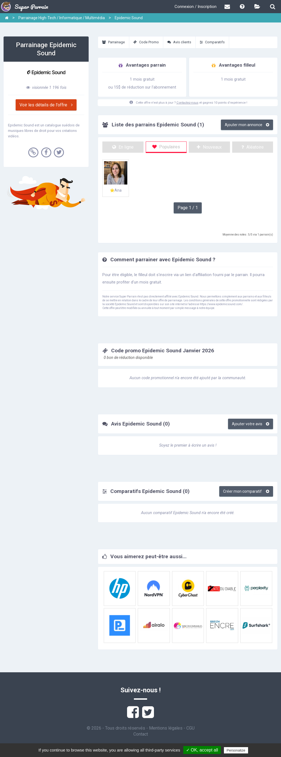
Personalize (236, 750)
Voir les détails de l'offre (46, 104)
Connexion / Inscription (196, 6)
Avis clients (179, 42)
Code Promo (146, 42)
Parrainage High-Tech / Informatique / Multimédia (61, 18)
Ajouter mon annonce (247, 125)
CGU (190, 728)
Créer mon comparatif (246, 491)
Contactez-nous (187, 102)
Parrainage (113, 42)
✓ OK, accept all (202, 750)
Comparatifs (212, 42)
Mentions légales (165, 728)
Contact (140, 734)
